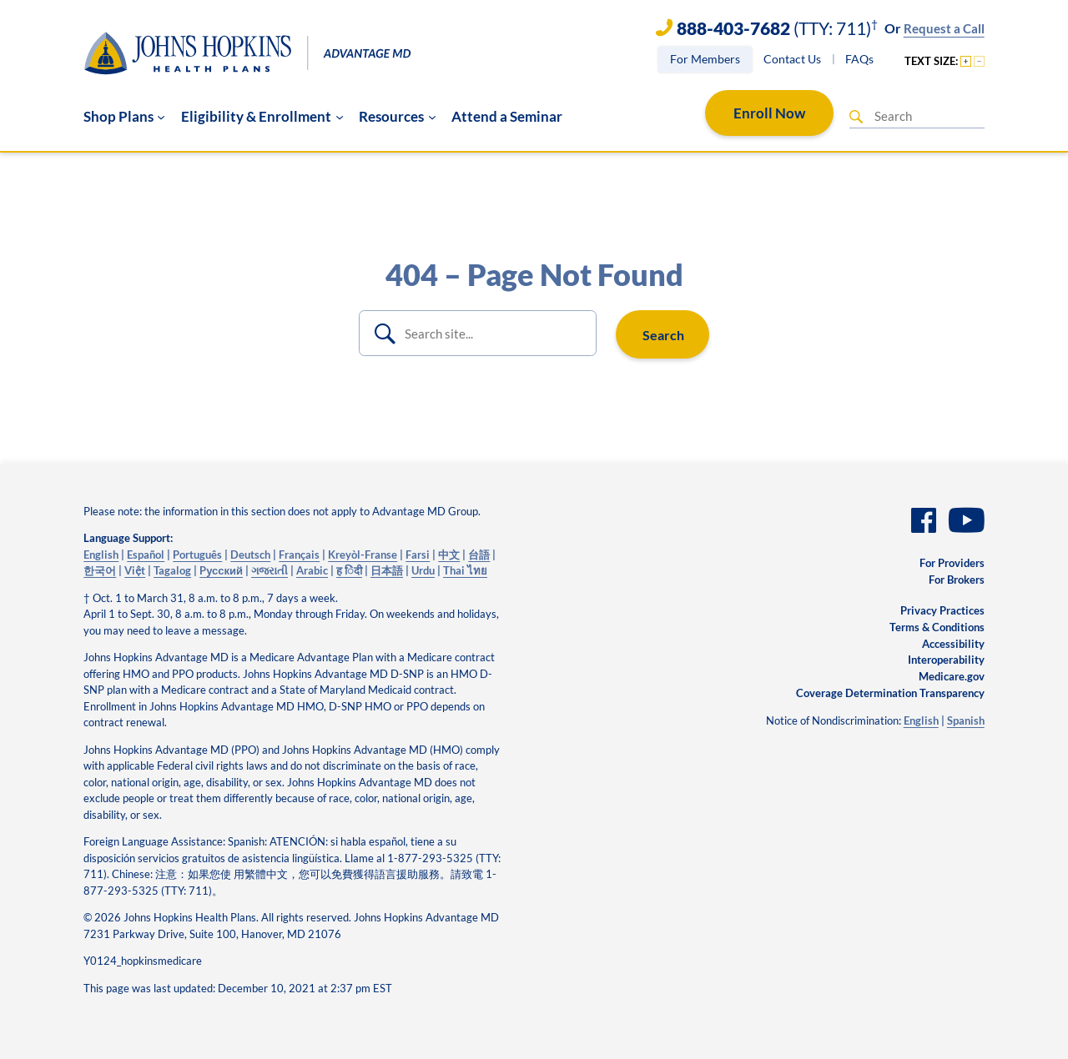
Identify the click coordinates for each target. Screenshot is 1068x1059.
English (100, 554)
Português (197, 554)
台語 (479, 554)
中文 (449, 554)
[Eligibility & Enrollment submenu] (262, 117)
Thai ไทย (465, 570)
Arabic (312, 570)
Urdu (423, 570)
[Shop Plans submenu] (124, 117)
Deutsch (250, 554)
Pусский (221, 570)
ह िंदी (349, 570)
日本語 (386, 570)
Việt (134, 570)
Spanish (966, 720)
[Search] (856, 117)
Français (299, 554)
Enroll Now (769, 113)
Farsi (418, 554)
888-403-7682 (733, 28)
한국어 (99, 570)
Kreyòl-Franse (362, 554)
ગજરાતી (269, 570)
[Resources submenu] (397, 117)
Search (663, 335)
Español (145, 554)
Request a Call (944, 28)
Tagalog (172, 570)
